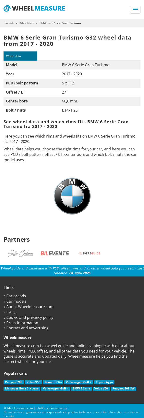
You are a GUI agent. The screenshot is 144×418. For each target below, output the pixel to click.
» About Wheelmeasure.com (28, 306)
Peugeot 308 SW (123, 388)
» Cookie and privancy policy (28, 317)
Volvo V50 (33, 382)
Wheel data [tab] (13, 56)
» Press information (21, 322)
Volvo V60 (101, 388)
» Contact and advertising (26, 328)
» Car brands (15, 295)
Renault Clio (53, 382)
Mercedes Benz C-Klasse (21, 388)
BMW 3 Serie (81, 388)
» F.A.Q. (10, 312)
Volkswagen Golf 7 (78, 382)
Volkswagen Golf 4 (55, 388)
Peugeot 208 (13, 382)
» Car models (15, 301)
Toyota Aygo (104, 382)
